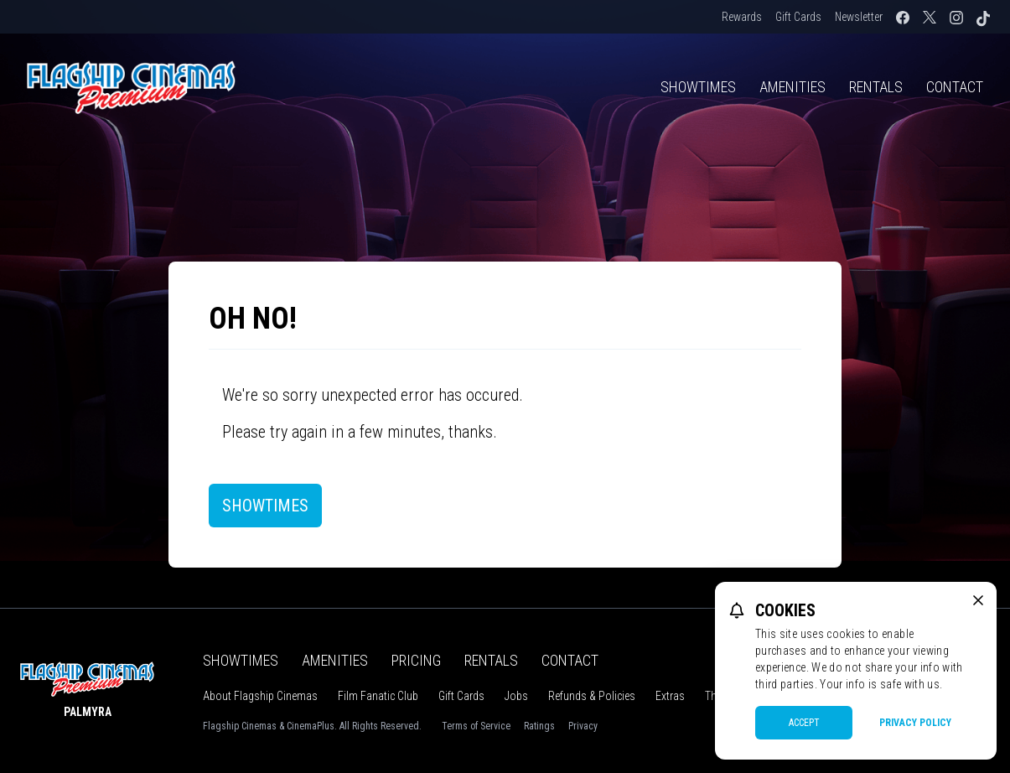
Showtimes (698, 87)
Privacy (583, 726)
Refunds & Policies (591, 696)
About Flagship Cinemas (260, 696)
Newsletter (859, 16)
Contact (954, 87)
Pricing (416, 660)
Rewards (742, 16)
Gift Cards (798, 16)
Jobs (516, 696)
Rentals (876, 87)
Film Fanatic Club (378, 696)
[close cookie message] (978, 600)
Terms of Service (476, 726)
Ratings (539, 726)
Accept (804, 723)
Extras (670, 696)
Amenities (792, 87)
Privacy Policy (915, 723)
